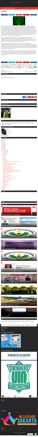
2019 (3, 145)
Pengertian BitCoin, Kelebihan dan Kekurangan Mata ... (11, 170)
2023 (3, 141)
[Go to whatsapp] (35, 434)
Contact (22, 325)
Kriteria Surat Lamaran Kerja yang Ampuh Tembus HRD (12, 271)
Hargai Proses (4, 184)
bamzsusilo (19, 434)
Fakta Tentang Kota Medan (7, 165)
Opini (13, 123)
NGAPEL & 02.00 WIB (5, 185)
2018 (3, 146)
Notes (2, 61)
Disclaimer (27, 325)
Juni (3, 157)
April (3, 159)
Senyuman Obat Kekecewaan (7, 179)
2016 (3, 148)
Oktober (4, 153)
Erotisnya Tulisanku (5, 176)
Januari (4, 186)
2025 (3, 140)
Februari (4, 161)
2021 (2, 143)
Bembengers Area (16, 2)
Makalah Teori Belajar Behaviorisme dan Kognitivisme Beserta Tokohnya (15, 237)
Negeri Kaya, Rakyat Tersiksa (7, 172)
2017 (3, 147)
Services (18, 325)
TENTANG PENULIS (5, 173)
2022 (3, 142)
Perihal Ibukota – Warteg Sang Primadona (9, 305)
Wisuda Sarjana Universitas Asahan (8, 249)
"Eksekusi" (4, 178)
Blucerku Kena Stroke (5, 316)
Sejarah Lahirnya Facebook (7, 175)
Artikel (23, 123)
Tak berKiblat (4, 181)
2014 (3, 150)
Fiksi (18, 123)
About (14, 325)
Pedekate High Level (5, 180)
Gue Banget (4, 163)
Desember (4, 151)
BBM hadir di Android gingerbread (8, 167)
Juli (3, 156)
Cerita (8, 123)
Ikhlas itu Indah (5, 182)
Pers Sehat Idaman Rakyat (7, 169)
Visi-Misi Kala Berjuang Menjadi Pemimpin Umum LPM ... (11, 162)
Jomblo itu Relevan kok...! (6, 166)
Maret (4, 160)
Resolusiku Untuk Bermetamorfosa (8, 177)
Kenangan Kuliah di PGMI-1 (6, 294)
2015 (2, 149)
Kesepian (4, 183)
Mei (3, 158)
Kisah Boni (29, 123)
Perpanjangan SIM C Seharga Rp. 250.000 (9, 283)
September (5, 154)
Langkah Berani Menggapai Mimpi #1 (8, 226)
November (4, 152)
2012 (2, 188)
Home (2, 8)
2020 (3, 144)
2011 (2, 189)
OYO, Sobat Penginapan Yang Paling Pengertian (10, 215)
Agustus (4, 155)
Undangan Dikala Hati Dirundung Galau (9, 164)
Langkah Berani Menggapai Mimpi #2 (8, 260)
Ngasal (3, 174)
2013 (2, 187)
